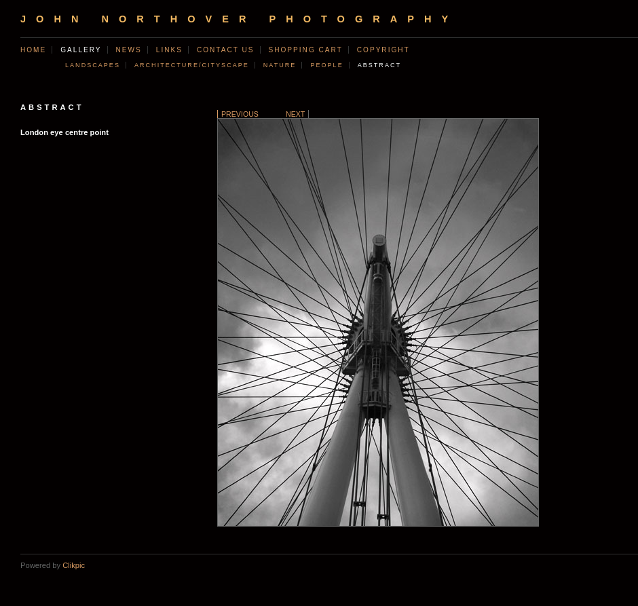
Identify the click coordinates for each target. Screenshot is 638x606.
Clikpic (73, 565)
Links (169, 50)
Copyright (383, 50)
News (129, 50)
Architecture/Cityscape (191, 65)
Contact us (226, 50)
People (326, 65)
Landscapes (92, 65)
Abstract (379, 65)
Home (33, 50)
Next (295, 114)
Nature (280, 65)
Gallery (80, 50)
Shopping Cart (306, 50)
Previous (240, 114)
